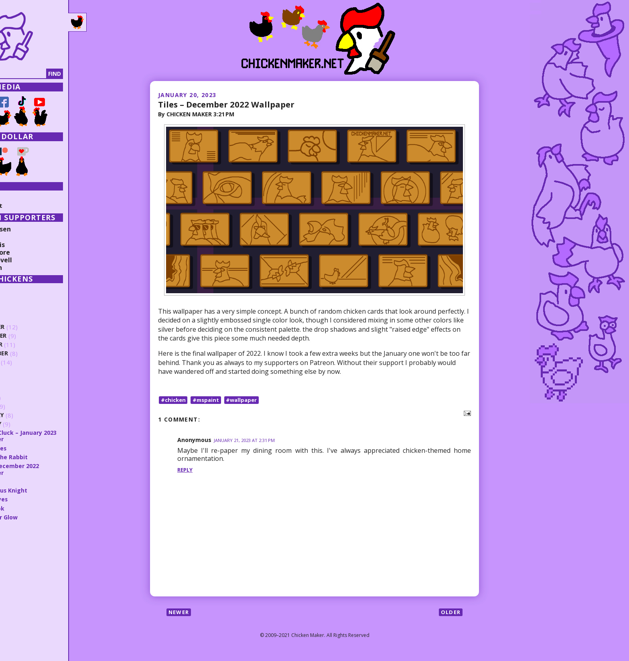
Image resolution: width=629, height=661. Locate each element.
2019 (19, 553)
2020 (19, 544)
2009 (19, 643)
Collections (24, 197)
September (36, 353)
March (29, 406)
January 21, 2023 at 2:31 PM (247, 440)
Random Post (27, 205)
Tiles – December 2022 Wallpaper (231, 104)
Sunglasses (34, 448)
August (31, 362)
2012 (19, 616)
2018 (19, 562)
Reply (185, 469)
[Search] (47, 74)
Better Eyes (36, 499)
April (27, 397)
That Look (33, 508)
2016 (19, 580)
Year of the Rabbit (46, 457)
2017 (19, 571)
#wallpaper (246, 399)
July (25, 371)
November (35, 336)
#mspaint (209, 399)
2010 (19, 634)
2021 (19, 535)
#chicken (174, 399)
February (34, 415)
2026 (19, 290)
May (25, 388)
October (33, 344)
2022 (19, 526)
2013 (19, 607)
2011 (19, 625)
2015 (19, 589)
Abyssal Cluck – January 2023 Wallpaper (61, 435)
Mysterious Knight (46, 490)
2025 (19, 300)
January (32, 424)
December (34, 327)
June (26, 380)
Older (450, 612)
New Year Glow (41, 517)
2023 (19, 318)
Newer (179, 612)
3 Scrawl (30, 481)
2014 (19, 598)
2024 (19, 308)
